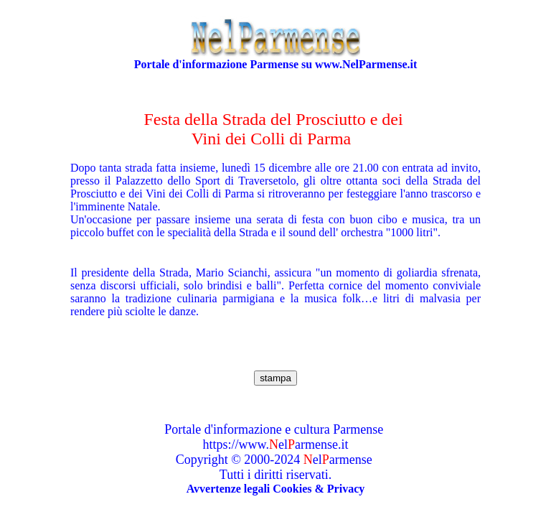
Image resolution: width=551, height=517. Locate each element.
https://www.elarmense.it (276, 444)
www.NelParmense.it (366, 64)
